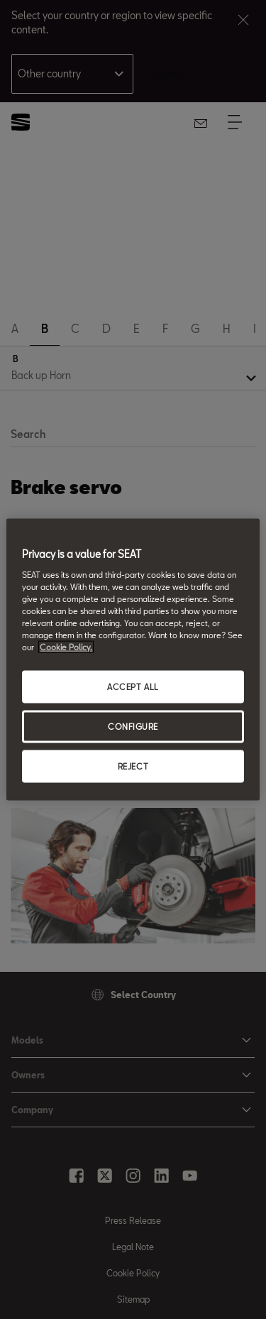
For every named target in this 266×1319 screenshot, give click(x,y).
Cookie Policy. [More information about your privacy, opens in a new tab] (66, 647)
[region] (132, 660)
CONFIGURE (133, 726)
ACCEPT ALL (133, 686)
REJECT (133, 765)
